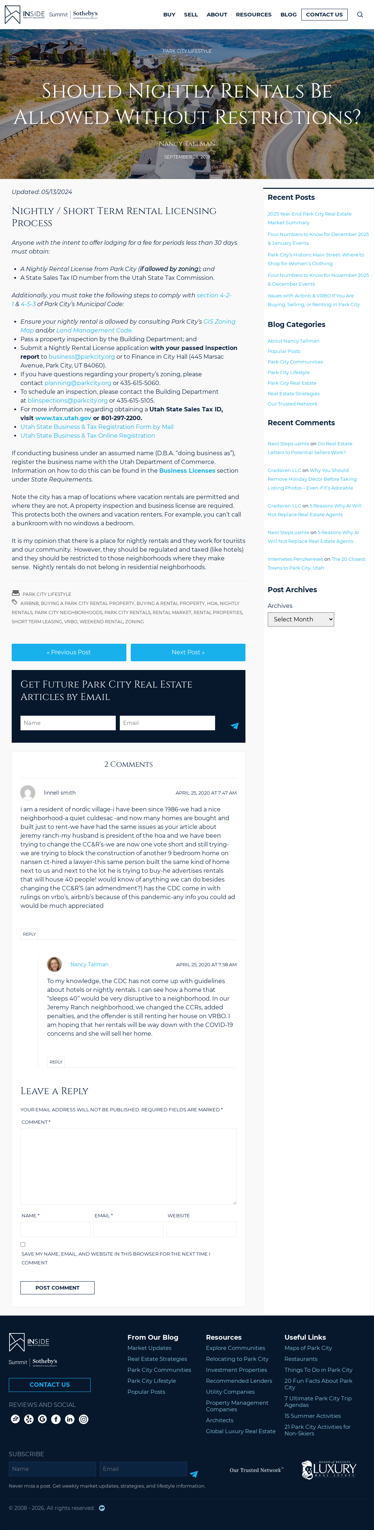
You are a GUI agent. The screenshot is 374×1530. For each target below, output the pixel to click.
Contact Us (324, 14)
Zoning (134, 621)
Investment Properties (236, 1369)
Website (179, 1215)
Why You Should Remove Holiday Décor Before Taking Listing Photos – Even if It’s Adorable (312, 479)
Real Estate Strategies (294, 393)
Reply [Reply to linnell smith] (29, 934)
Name (30, 1215)
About (217, 14)
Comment (36, 1122)
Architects (219, 1420)
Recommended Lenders (239, 1380)
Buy (169, 14)
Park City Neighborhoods (68, 612)
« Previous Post (69, 652)
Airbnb (29, 603)
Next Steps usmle (288, 443)
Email (104, 1215)
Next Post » (188, 652)
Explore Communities (235, 1347)
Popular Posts (284, 351)
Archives (280, 605)
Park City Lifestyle (187, 51)
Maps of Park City (308, 1347)
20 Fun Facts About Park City (318, 1384)
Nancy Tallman (187, 143)
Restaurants (301, 1358)
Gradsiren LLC (284, 470)
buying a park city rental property (87, 603)
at (206, 793)
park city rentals (127, 612)
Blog (288, 14)
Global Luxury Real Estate (241, 1431)
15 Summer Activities (313, 1415)
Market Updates (149, 1347)
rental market (172, 612)
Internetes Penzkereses (295, 559)
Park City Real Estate (292, 383)
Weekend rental (101, 621)
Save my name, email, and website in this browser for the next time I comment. (116, 1258)
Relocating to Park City (237, 1358)
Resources (254, 14)
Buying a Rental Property (171, 603)
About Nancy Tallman (294, 341)
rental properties (218, 612)
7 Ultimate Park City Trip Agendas (318, 1401)
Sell (191, 14)
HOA (212, 603)
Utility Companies (230, 1391)
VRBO (70, 621)
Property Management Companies (237, 1406)
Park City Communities (295, 362)
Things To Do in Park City (318, 1369)
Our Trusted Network (292, 404)
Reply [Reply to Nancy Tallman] (56, 1062)
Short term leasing (37, 621)
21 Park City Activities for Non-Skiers (318, 1430)
